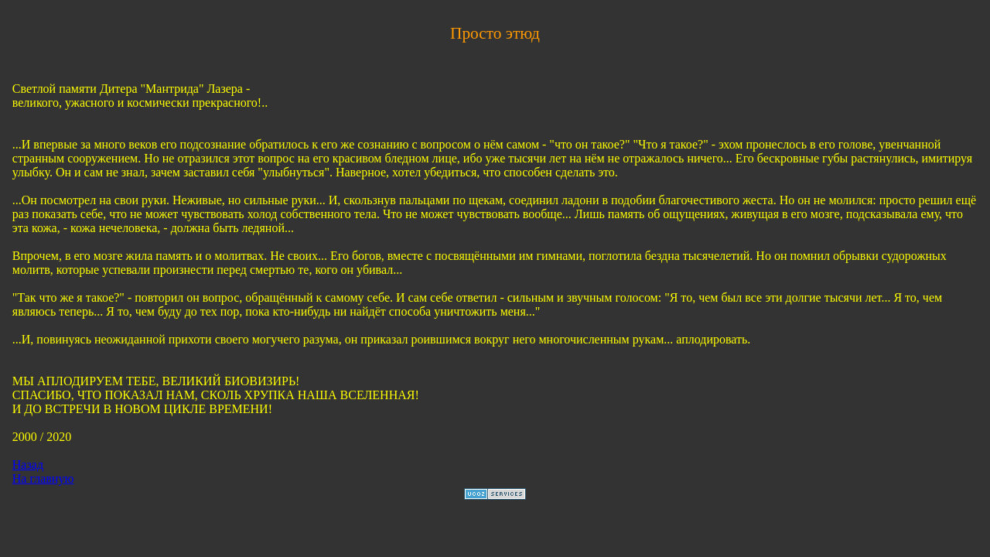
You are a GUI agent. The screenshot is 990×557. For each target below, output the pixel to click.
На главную (43, 478)
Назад (27, 464)
